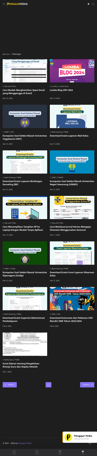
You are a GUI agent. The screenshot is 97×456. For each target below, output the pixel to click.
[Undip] (12, 268)
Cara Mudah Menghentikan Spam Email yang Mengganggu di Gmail (24, 92)
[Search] (93, 4)
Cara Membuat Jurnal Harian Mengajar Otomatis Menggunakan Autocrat (70, 228)
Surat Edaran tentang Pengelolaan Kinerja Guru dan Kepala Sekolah (21, 365)
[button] (89, 4)
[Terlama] (87, 384)
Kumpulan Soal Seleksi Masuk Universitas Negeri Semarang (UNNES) (72, 183)
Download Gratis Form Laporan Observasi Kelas (72, 274)
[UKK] (58, 314)
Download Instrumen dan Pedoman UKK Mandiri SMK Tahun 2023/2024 (71, 319)
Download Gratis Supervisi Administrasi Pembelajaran (24, 319)
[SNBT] (7, 132)
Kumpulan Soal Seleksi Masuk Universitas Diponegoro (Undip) (25, 274)
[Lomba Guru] (64, 86)
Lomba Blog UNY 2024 (61, 90)
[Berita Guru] (9, 360)
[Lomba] (55, 86)
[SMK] (54, 314)
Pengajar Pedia (24, 443)
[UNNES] (60, 177)
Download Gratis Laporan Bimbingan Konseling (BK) (22, 183)
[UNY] (12, 132)
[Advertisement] (48, 29)
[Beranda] (48, 384)
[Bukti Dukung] (58, 132)
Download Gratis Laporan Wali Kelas (69, 135)
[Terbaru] (10, 384)
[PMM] (66, 132)
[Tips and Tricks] (10, 86)
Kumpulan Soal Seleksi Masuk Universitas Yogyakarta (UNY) (25, 137)
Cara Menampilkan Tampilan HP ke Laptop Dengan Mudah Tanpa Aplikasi (23, 228)
